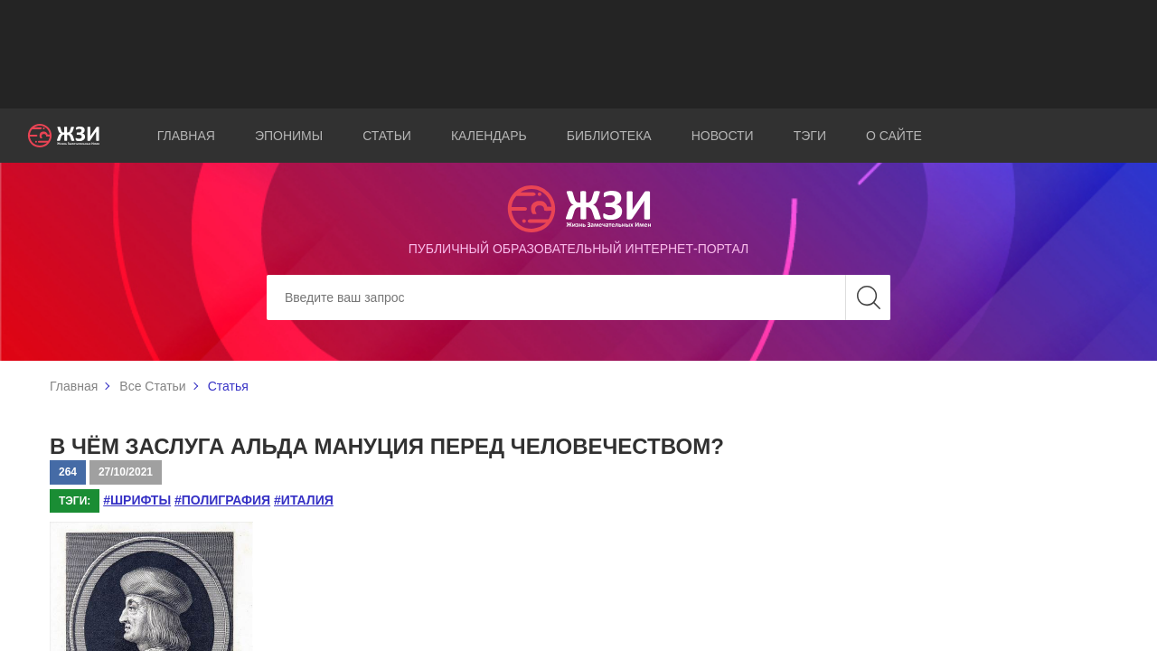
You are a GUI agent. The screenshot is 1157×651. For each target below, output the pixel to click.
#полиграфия (222, 500)
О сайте (894, 135)
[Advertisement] (578, 54)
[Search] (578, 297)
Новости (722, 135)
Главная (186, 135)
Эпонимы (289, 135)
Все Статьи (152, 386)
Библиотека (609, 135)
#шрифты (137, 500)
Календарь (489, 135)
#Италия (304, 500)
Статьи (386, 135)
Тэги (810, 135)
